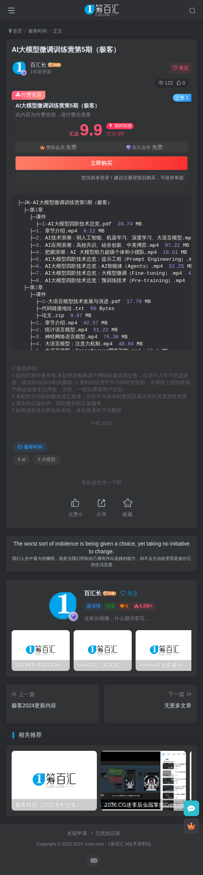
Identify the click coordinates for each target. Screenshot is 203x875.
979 (93, 606)
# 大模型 (46, 459)
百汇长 (38, 65)
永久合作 (144, 147)
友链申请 (77, 833)
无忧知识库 (107, 833)
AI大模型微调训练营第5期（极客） (66, 50)
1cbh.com (94, 843)
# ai (21, 459)
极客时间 (37, 31)
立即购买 (101, 163)
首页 (15, 31)
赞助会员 (58, 147)
